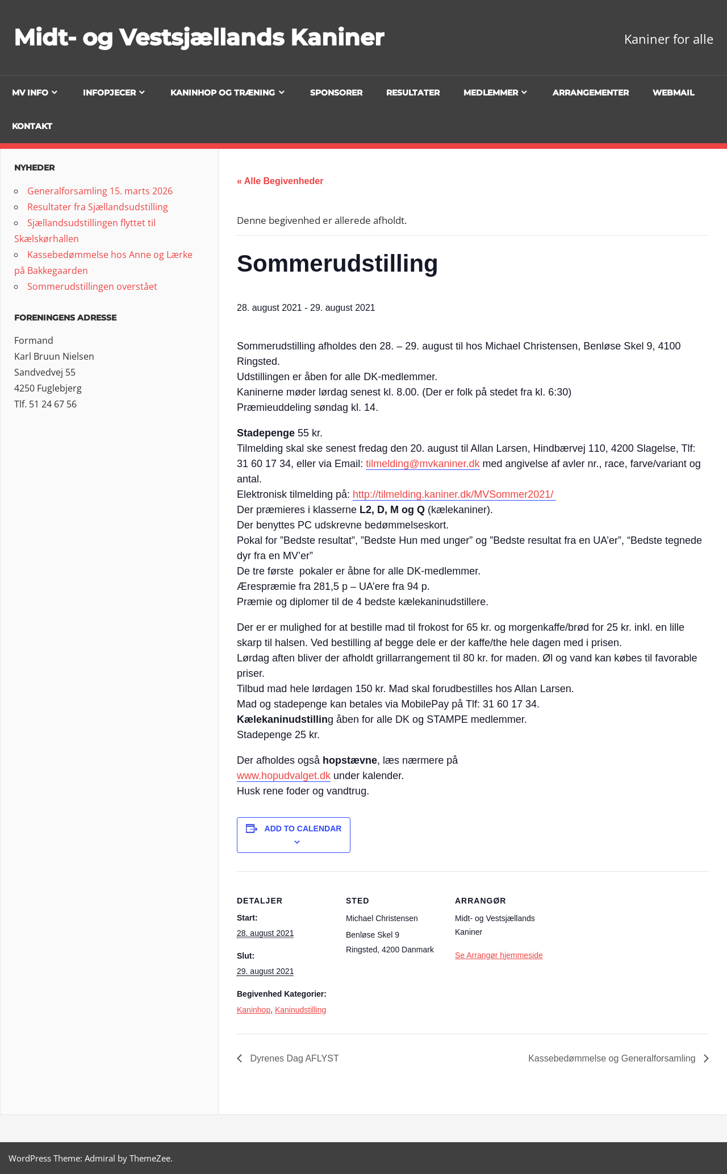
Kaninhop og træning (222, 93)
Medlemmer (490, 93)
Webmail (673, 93)
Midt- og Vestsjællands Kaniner (199, 37)
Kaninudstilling (300, 1009)
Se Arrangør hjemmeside (499, 955)
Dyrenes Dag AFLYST (293, 1058)
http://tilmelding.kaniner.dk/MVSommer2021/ (454, 494)
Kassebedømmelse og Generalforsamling (613, 1058)
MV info (30, 93)
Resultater (413, 93)
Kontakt (32, 126)
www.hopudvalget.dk (284, 775)
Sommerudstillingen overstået (92, 286)
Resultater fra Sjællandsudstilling (97, 207)
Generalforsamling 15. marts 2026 (100, 191)
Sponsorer (336, 93)
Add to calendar (303, 828)
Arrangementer (591, 93)
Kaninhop (253, 1009)
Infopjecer (109, 93)
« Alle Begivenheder (280, 181)
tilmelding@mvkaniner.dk (422, 463)
